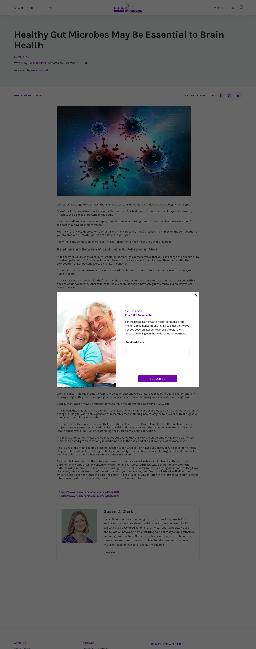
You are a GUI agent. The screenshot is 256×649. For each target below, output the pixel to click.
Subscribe (157, 378)
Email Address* (136, 342)
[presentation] (153, 365)
